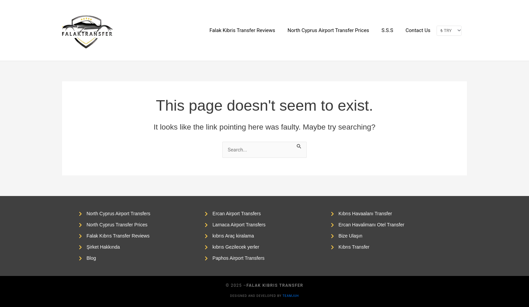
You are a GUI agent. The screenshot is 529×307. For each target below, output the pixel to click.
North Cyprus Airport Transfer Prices (334, 30)
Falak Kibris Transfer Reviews (250, 30)
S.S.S (391, 30)
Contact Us (419, 30)
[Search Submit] (301, 145)
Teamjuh (291, 296)
